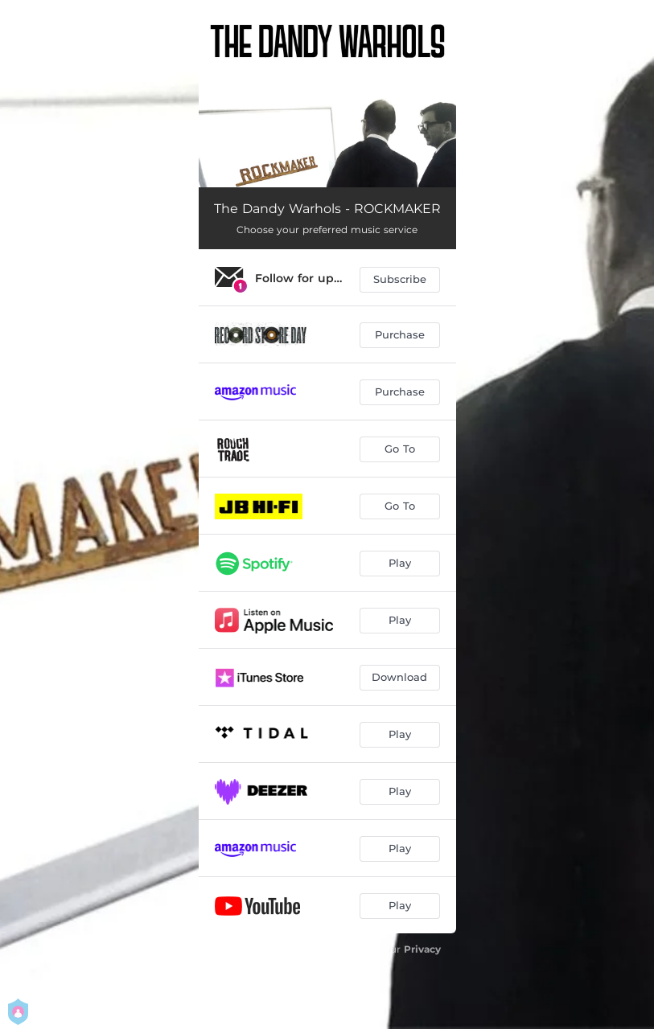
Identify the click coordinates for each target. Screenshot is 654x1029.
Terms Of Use (354, 964)
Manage (281, 982)
